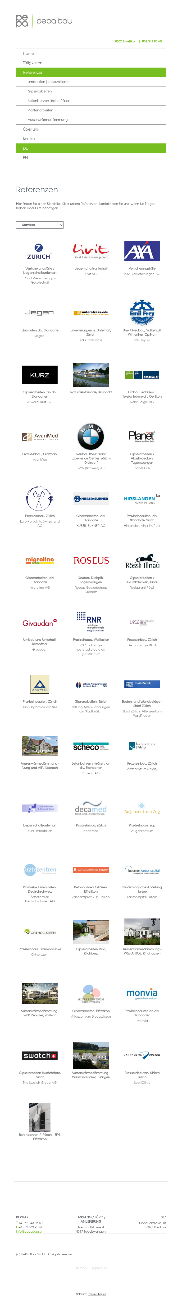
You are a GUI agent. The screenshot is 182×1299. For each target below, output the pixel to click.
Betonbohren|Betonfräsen (49, 101)
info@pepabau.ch (30, 1231)
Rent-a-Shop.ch (97, 1294)
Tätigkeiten (32, 62)
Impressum (99, 1268)
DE (25, 148)
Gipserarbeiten (40, 91)
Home (28, 53)
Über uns (31, 129)
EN (25, 157)
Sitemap (81, 1268)
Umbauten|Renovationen (49, 82)
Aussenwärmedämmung (48, 120)
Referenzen (33, 72)
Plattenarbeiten (40, 110)
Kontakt (29, 138)
